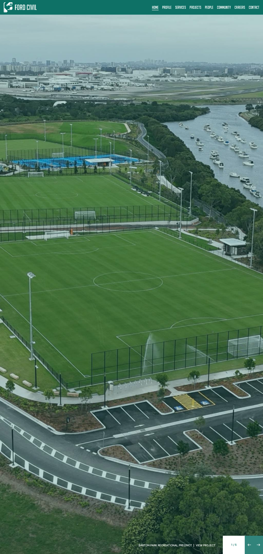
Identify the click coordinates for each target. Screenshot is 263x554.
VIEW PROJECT (206, 545)
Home (155, 7)
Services (180, 7)
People (209, 7)
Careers (240, 7)
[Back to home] (21, 7)
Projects (195, 7)
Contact (254, 7)
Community (224, 7)
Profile (166, 7)
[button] (249, 545)
